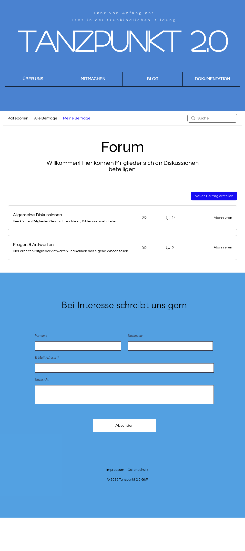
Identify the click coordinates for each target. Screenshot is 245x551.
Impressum (115, 470)
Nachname (135, 335)
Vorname (41, 335)
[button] (92, 79)
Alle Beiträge (45, 118)
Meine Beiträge (77, 118)
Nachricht (42, 379)
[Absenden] (124, 425)
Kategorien (18, 118)
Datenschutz (138, 470)
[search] (212, 118)
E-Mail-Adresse (45, 357)
